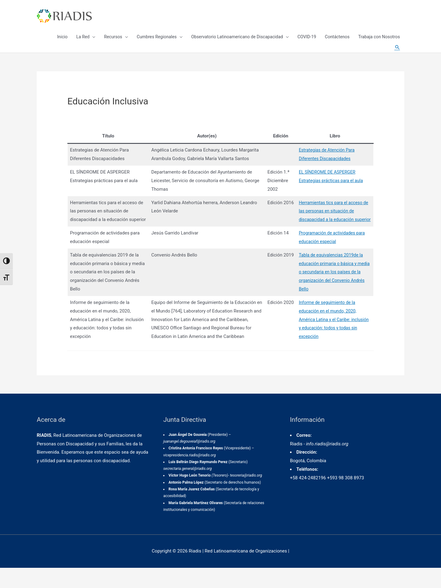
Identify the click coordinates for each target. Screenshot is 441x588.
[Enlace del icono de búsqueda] (397, 55)
